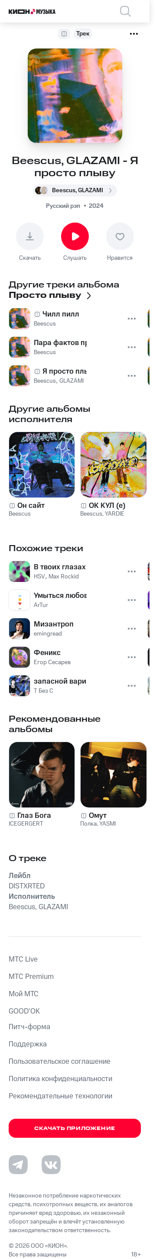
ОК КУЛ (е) (107, 505)
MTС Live (23, 959)
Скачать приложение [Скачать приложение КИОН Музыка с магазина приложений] (74, 1128)
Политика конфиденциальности (60, 1079)
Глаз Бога (34, 815)
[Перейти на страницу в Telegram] (18, 1164)
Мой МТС (24, 994)
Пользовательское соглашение (59, 1061)
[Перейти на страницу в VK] (51, 1164)
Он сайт (31, 505)
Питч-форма (29, 1027)
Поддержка (28, 1044)
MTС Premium (31, 977)
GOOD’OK (24, 1011)
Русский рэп (63, 206)
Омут (98, 815)
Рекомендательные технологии (60, 1096)
